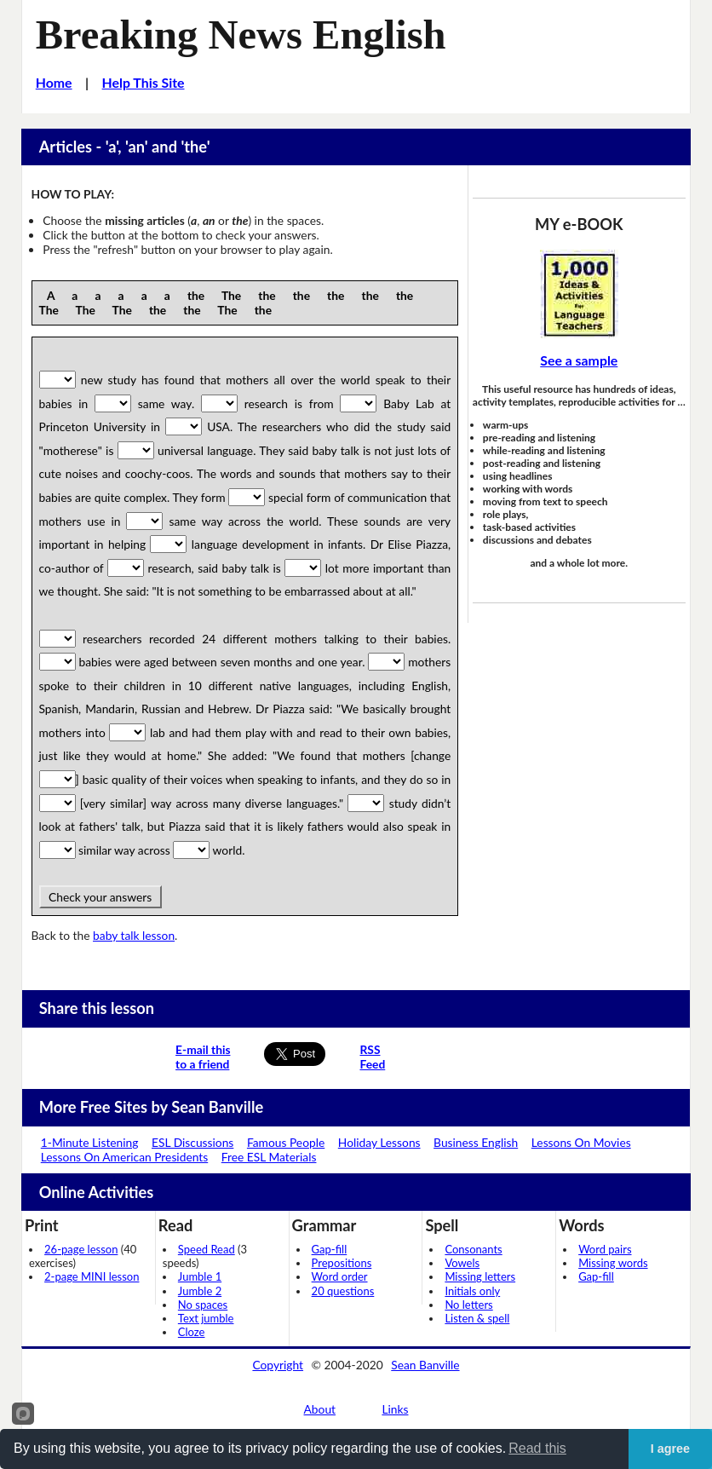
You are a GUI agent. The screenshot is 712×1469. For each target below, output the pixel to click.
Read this (537, 1448)
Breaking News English (241, 34)
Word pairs (604, 1249)
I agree (670, 1448)
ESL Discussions (192, 1142)
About (320, 1409)
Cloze (191, 1332)
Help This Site (143, 82)
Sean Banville (425, 1364)
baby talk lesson (134, 935)
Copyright (277, 1364)
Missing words (612, 1263)
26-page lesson (81, 1249)
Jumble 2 (199, 1291)
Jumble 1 (199, 1276)
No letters (468, 1304)
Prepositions (342, 1263)
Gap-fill (329, 1249)
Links (395, 1409)
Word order (340, 1276)
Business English (476, 1142)
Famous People (285, 1142)
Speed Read (206, 1249)
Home (54, 82)
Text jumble (206, 1318)
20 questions (343, 1291)
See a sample (578, 360)
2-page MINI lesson (91, 1276)
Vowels (462, 1263)
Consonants (473, 1249)
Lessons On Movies (581, 1142)
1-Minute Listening (90, 1142)
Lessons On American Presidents (124, 1156)
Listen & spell (477, 1318)
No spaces (202, 1304)
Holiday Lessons (379, 1142)
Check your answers (100, 897)
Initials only (472, 1291)
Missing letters (480, 1276)
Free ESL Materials (269, 1156)
